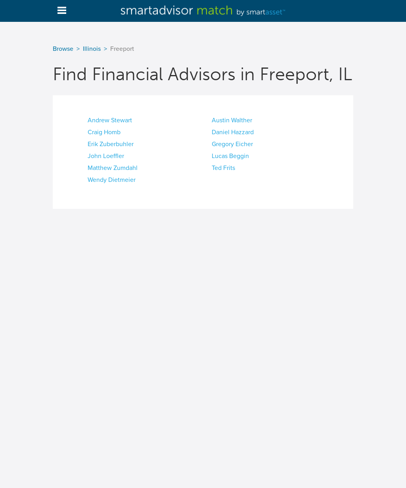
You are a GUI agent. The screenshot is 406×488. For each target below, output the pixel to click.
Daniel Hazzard (233, 132)
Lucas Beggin (230, 156)
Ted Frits (223, 168)
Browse (63, 49)
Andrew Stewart (110, 120)
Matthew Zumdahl (113, 168)
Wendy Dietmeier (112, 180)
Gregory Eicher (232, 144)
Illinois (92, 49)
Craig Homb (104, 132)
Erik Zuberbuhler (111, 144)
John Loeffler (106, 156)
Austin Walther (232, 120)
